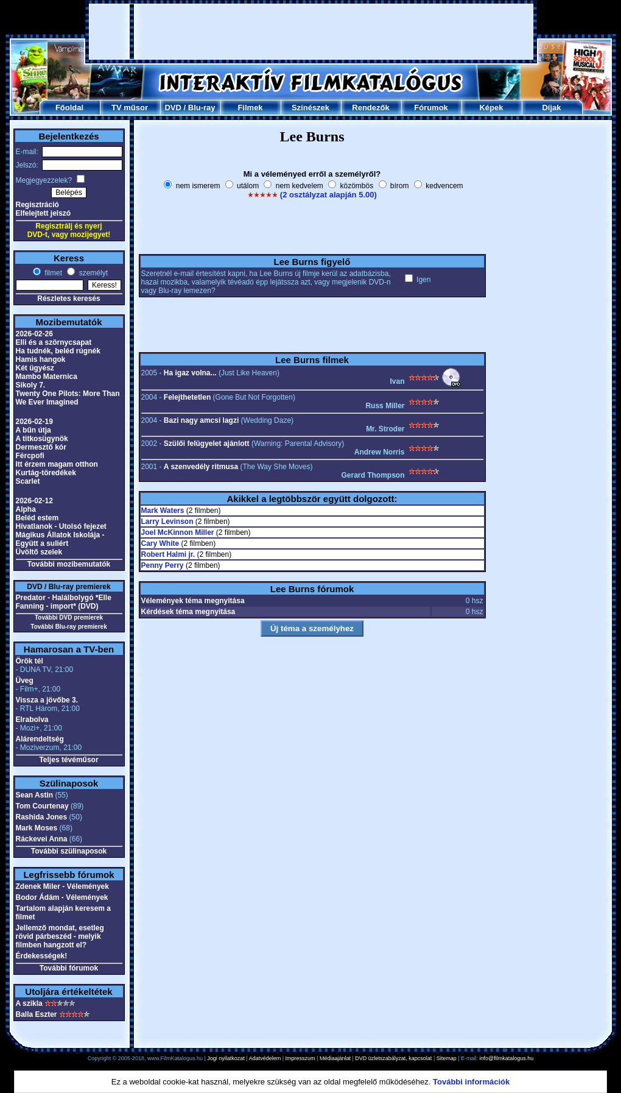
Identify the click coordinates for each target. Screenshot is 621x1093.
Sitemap (447, 1058)
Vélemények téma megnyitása (193, 600)
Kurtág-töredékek (46, 473)
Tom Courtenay (42, 806)
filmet (52, 273)
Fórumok (431, 107)
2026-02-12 (34, 501)
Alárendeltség (40, 739)
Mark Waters (162, 510)
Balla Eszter (36, 1014)
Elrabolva (32, 719)
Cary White (160, 543)
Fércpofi (30, 455)
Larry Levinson (167, 521)
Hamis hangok (41, 359)
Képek (491, 107)
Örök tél (29, 661)
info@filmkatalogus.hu (507, 1058)
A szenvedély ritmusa (201, 466)
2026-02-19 (34, 421)
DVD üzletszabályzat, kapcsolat (393, 1058)
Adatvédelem (265, 1058)
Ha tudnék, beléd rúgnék (58, 351)
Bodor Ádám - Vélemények (62, 897)
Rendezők (370, 107)
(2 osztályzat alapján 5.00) (328, 194)
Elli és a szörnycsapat (54, 342)
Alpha (26, 509)
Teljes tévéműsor (68, 759)
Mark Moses (37, 828)
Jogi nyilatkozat (226, 1058)
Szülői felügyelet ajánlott (207, 443)
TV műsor (129, 107)
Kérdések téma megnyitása (188, 611)
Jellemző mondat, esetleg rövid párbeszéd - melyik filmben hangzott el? (60, 936)
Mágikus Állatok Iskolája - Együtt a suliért (60, 539)
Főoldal (69, 107)
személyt (92, 273)
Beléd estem (37, 518)
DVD (172, 107)
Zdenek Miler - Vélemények (62, 886)
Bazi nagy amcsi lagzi (201, 420)
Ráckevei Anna (42, 839)
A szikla (29, 1003)
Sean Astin (35, 795)
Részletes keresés (68, 298)
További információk (471, 1081)
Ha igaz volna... (190, 373)
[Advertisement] (311, 31)
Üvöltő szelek (39, 552)
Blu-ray (202, 107)
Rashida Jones (42, 817)
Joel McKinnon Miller (177, 532)
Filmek (249, 107)
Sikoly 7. (31, 385)
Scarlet (28, 481)
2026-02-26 (34, 334)
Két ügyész (35, 368)
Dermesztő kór (41, 447)
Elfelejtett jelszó (43, 213)
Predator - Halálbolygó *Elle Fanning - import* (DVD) (63, 601)
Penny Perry (162, 565)
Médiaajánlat (335, 1058)
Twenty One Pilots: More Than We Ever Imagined (68, 397)
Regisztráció (37, 204)
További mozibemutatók (68, 564)
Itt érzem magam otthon (57, 464)
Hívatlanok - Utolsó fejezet (61, 526)
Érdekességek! (42, 956)
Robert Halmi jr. (168, 554)
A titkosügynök (42, 438)
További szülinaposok (69, 851)
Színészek (310, 107)
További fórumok (69, 968)
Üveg (24, 680)
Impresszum (300, 1058)
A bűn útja (33, 430)
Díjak (551, 107)
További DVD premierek (69, 617)
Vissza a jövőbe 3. (47, 700)
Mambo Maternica (46, 376)
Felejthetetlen (187, 397)
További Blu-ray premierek (68, 626)
